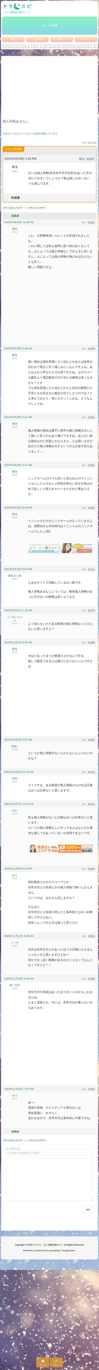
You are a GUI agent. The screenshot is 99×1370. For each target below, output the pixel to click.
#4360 (91, 417)
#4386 (91, 642)
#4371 (91, 569)
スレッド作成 (49, 25)
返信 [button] (82, 158)
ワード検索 (37, 39)
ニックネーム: (13, 1148)
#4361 (91, 465)
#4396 (91, 739)
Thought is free (68, 1250)
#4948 (91, 978)
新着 (13, 39)
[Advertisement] (49, 89)
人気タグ (62, 39)
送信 (88, 1209)
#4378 (91, 610)
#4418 (91, 771)
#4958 (91, 1089)
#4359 (91, 348)
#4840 (91, 868)
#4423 (91, 803)
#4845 (91, 936)
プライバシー (86, 39)
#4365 (91, 507)
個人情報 (92, 142)
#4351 (91, 222)
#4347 (91, 158)
